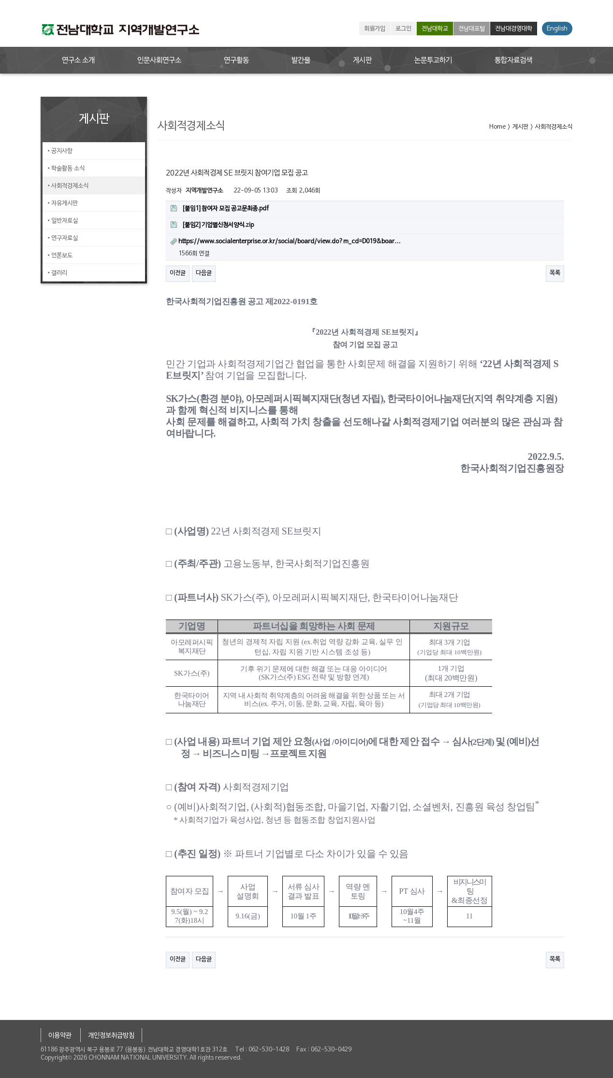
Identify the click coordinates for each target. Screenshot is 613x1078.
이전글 (178, 273)
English (557, 29)
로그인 (403, 29)
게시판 (362, 60)
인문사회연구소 (159, 60)
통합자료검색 (513, 60)
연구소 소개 (78, 60)
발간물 (301, 60)
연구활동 (236, 60)
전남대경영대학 (513, 29)
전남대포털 (471, 29)
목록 (555, 273)
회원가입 (374, 29)
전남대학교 (435, 29)
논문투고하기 (433, 60)
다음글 (204, 273)
